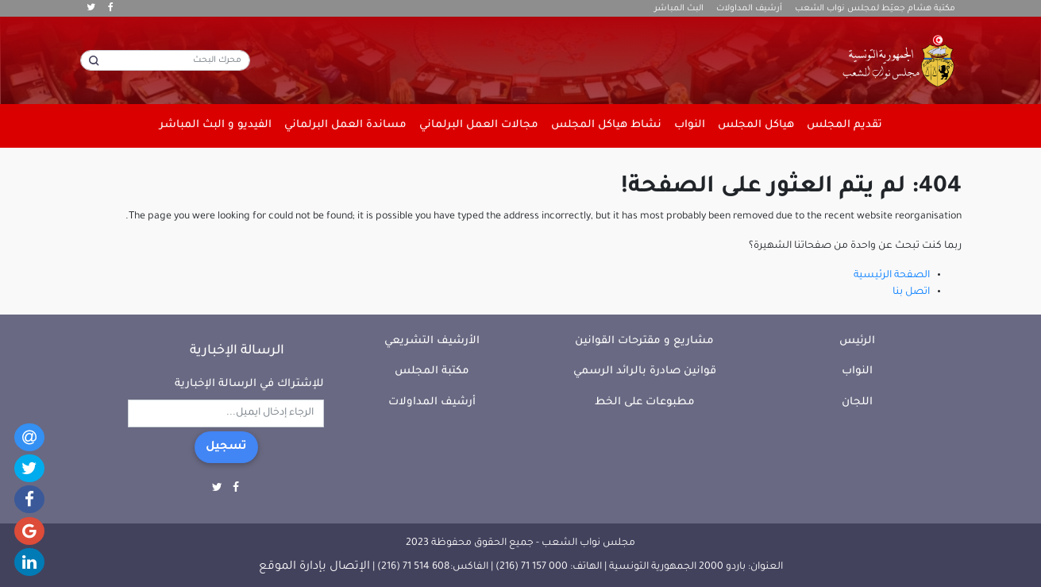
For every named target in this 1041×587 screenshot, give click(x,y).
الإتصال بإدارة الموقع (314, 567)
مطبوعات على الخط (645, 402)
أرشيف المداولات (749, 9)
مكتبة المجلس (432, 371)
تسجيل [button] (226, 447)
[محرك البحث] (165, 60)
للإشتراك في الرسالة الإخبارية (249, 384)
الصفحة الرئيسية (892, 275)
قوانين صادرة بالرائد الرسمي (644, 371)
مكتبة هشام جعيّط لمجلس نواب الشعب (875, 9)
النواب (857, 371)
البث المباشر (679, 9)
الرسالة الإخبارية (237, 351)
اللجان (857, 402)
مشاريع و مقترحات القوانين (644, 341)
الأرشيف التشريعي (432, 341)
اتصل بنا (911, 292)
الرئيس (857, 341)
